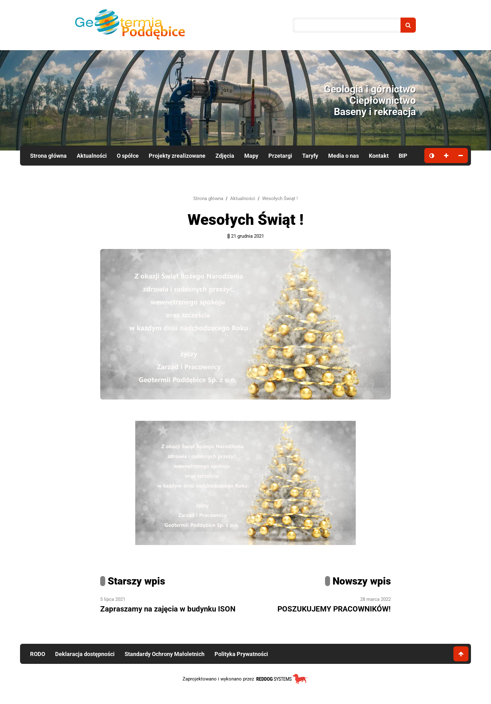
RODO (37, 654)
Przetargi (280, 155)
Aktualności (92, 155)
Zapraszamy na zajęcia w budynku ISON (167, 609)
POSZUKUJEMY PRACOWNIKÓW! (334, 609)
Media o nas (343, 155)
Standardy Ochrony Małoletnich (164, 654)
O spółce (128, 155)
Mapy (251, 155)
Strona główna (48, 155)
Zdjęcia (224, 155)
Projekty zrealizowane (177, 155)
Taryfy (310, 155)
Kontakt (379, 155)
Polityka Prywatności (241, 654)
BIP (403, 155)
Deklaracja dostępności (85, 654)
